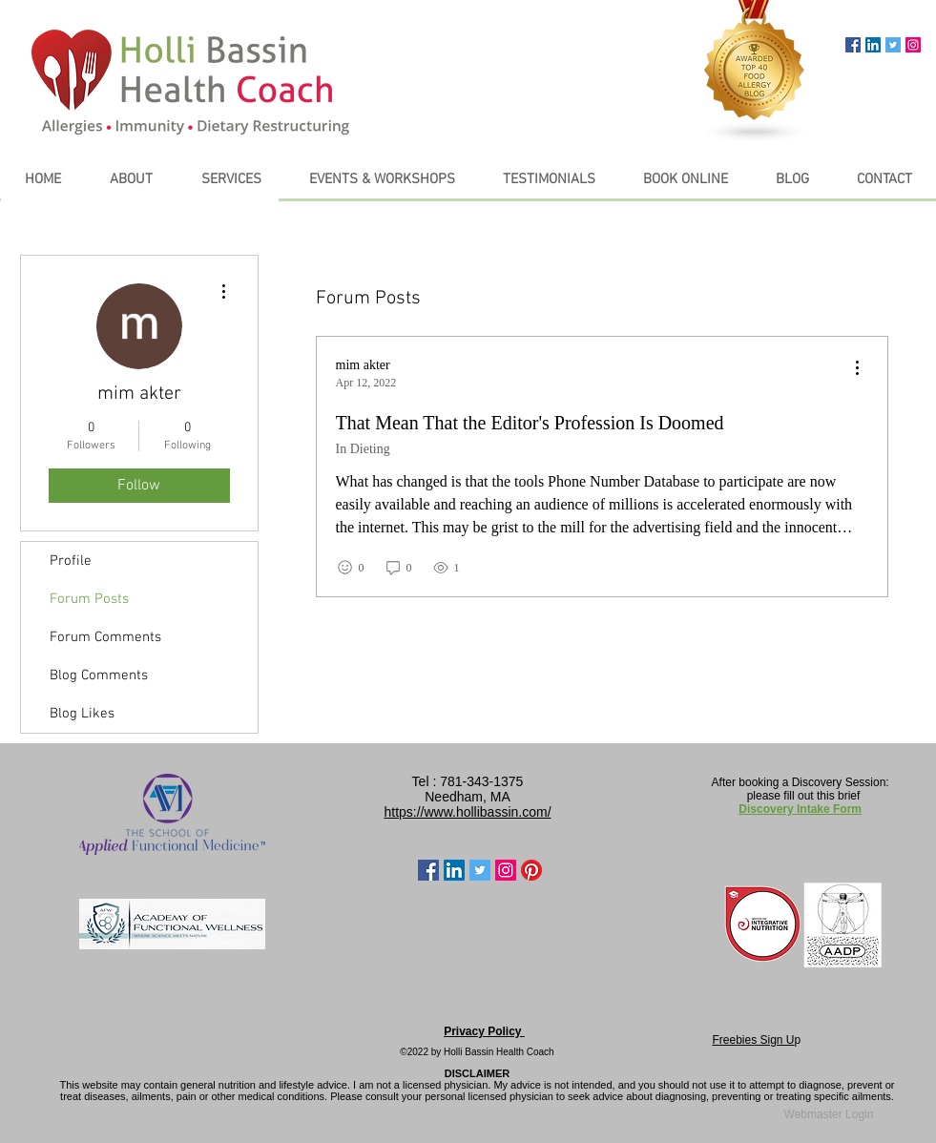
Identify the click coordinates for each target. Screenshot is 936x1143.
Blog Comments (99, 675)
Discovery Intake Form (800, 809)
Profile (71, 561)
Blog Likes (82, 713)
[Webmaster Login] (829, 1115)
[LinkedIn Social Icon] (873, 44)
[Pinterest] (531, 870)
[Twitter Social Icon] (893, 44)
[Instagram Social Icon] (913, 44)
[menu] (856, 369)
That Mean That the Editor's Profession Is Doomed (530, 422)
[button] (231, 179)
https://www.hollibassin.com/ (467, 812)
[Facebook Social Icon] (853, 44)
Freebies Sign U (754, 1040)
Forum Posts (89, 599)
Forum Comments (105, 637)
